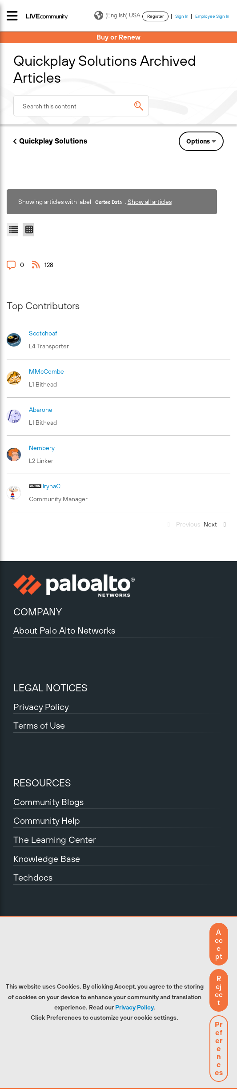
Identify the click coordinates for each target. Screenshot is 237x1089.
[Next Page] (216, 524)
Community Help (46, 820)
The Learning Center (54, 839)
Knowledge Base (46, 859)
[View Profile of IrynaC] (51, 486)
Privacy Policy (134, 1007)
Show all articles (150, 201)
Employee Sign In (212, 16)
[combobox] (81, 105)
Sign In (182, 16)
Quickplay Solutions (53, 141)
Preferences (219, 1049)
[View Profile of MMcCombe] (46, 371)
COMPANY (37, 612)
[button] (218, 944)
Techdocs (32, 877)
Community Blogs (48, 802)
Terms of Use (39, 725)
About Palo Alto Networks (64, 630)
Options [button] (198, 141)
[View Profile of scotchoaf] (43, 333)
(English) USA (117, 15)
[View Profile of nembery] (42, 447)
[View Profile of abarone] (40, 409)
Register (155, 16)
